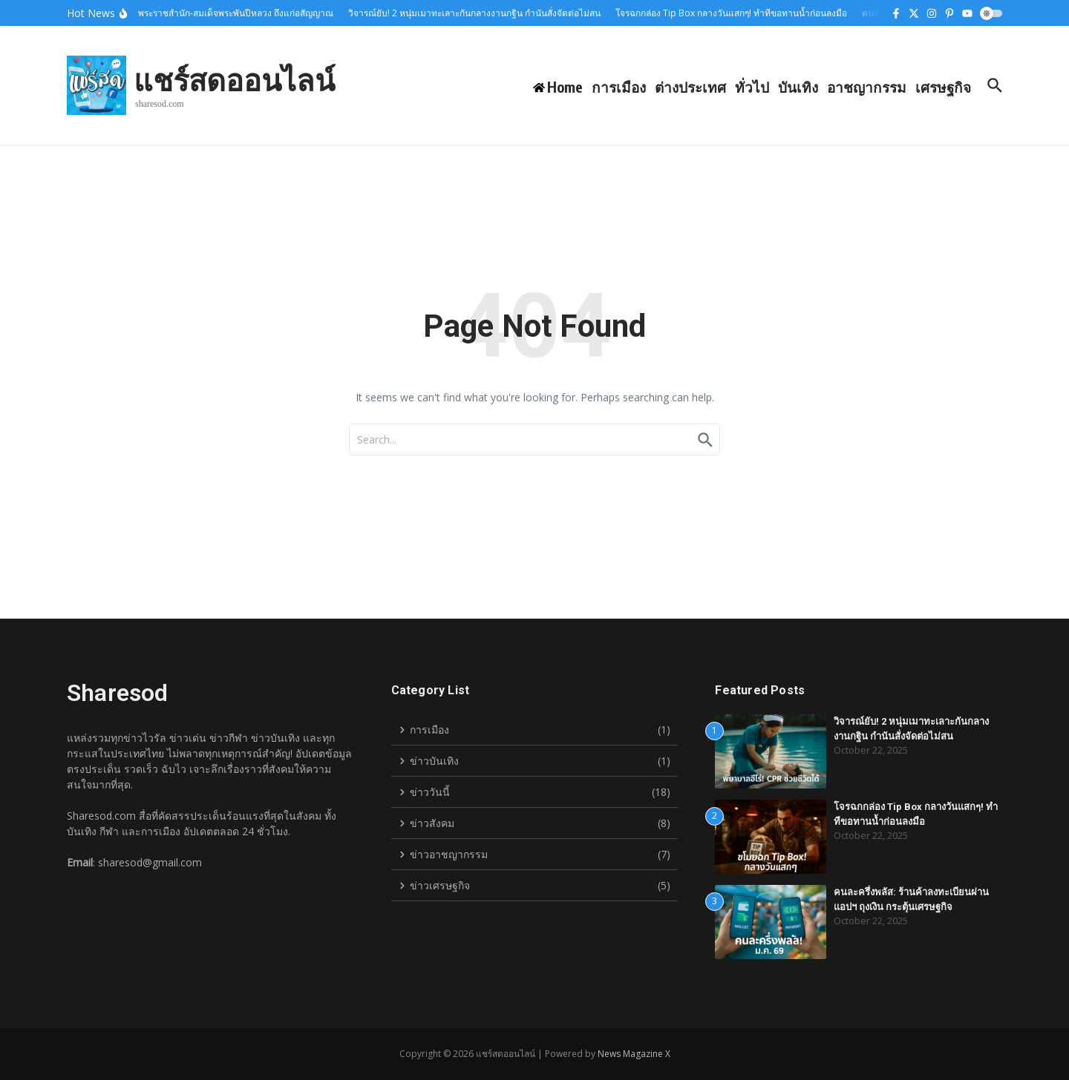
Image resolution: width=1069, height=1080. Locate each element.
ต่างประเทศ (690, 87)
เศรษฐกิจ (943, 87)
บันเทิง (798, 87)
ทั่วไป (752, 87)
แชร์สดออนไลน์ (234, 79)
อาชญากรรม (866, 87)
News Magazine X (634, 1053)
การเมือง (619, 87)
